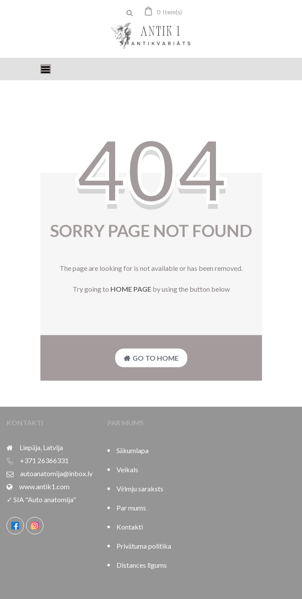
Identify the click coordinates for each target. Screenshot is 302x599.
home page (130, 289)
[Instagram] (34, 525)
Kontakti (129, 527)
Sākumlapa (132, 450)
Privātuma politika (143, 546)
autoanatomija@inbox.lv (56, 473)
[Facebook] (15, 525)
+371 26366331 (44, 460)
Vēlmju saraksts (139, 488)
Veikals (127, 469)
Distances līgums (141, 565)
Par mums (131, 508)
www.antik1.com (44, 486)
